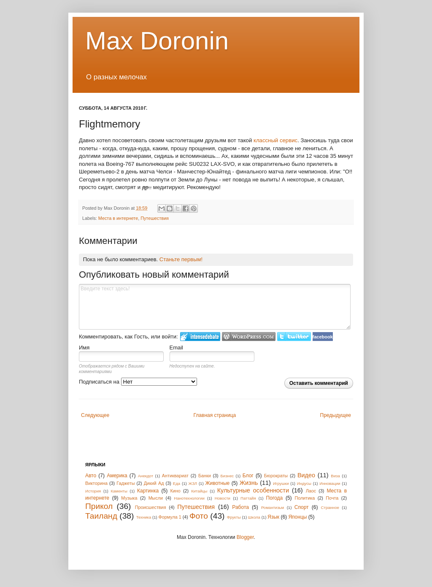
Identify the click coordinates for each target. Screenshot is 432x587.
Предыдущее (335, 415)
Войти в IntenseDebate (200, 336)
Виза (335, 475)
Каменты (119, 491)
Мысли (155, 497)
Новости (222, 498)
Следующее (95, 415)
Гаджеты (125, 483)
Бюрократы (276, 475)
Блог (248, 476)
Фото (198, 515)
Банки (204, 475)
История (93, 491)
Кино (175, 490)
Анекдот (145, 475)
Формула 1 (169, 516)
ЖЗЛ (192, 483)
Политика (304, 497)
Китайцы (199, 491)
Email (177, 347)
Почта (332, 497)
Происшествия (150, 507)
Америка (117, 476)
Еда (176, 483)
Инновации (329, 483)
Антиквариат (175, 475)
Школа (254, 517)
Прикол (99, 506)
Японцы (297, 517)
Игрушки (281, 483)
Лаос (311, 490)
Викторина (96, 483)
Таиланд (101, 515)
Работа (240, 507)
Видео (306, 475)
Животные (217, 483)
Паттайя (248, 498)
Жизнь (249, 482)
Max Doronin (157, 41)
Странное (330, 507)
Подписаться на (138, 382)
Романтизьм (272, 507)
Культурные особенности (253, 490)
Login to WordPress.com (248, 336)
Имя (84, 347)
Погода (274, 498)
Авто (90, 476)
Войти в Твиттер (294, 336)
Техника (143, 517)
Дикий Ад (154, 483)
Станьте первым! (180, 259)
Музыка (129, 497)
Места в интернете (118, 218)
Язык (273, 517)
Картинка (148, 491)
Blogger (245, 537)
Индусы (304, 483)
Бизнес (227, 475)
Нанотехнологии (189, 498)
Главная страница (215, 415)
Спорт (301, 507)
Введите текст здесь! (215, 307)
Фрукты (234, 517)
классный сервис (275, 140)
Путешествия (154, 218)
